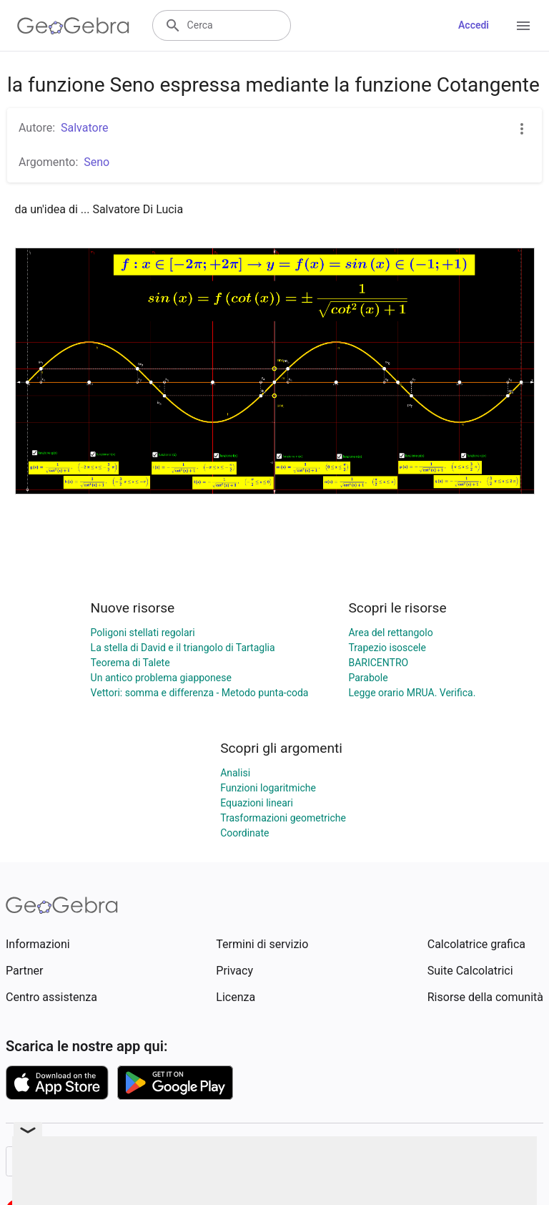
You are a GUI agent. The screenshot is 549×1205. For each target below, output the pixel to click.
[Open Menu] (523, 25)
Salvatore (84, 128)
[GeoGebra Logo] (73, 25)
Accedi (473, 25)
